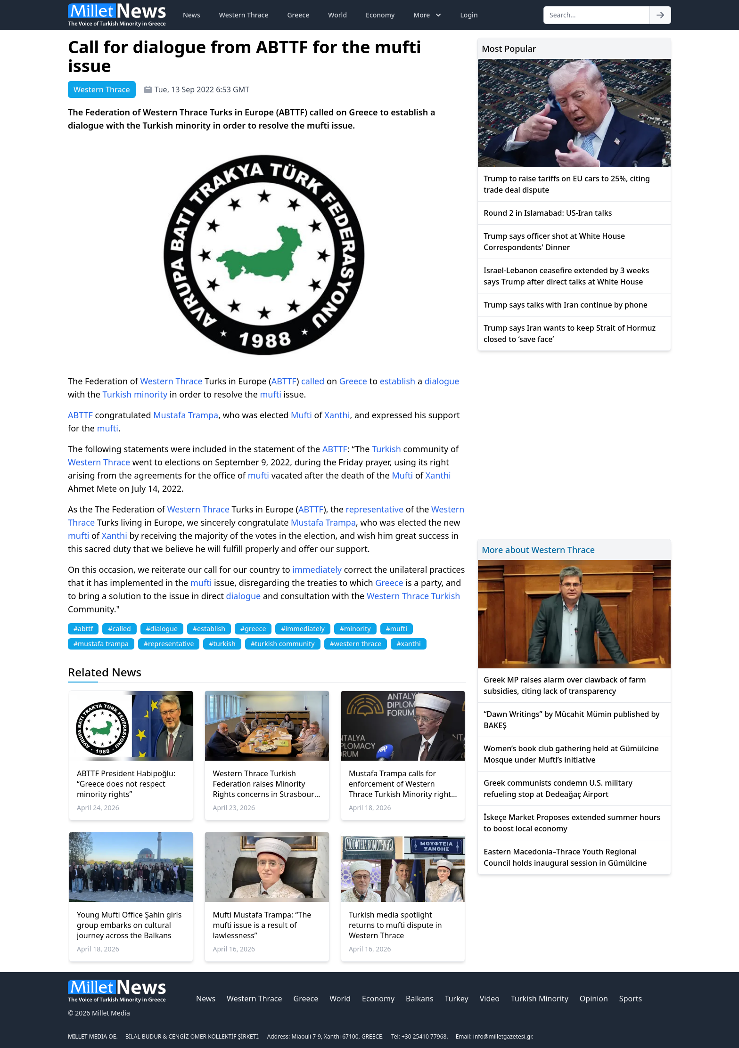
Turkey (456, 998)
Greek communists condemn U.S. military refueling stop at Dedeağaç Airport (558, 788)
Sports (630, 998)
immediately (317, 569)
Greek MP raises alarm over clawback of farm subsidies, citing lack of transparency (565, 685)
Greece (298, 14)
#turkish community (283, 643)
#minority (355, 628)
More (428, 15)
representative (374, 509)
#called (119, 628)
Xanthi (337, 415)
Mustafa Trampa (185, 415)
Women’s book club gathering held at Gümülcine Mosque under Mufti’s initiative (571, 754)
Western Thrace (244, 14)
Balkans (420, 998)
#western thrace (356, 643)
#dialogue (162, 628)
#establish (209, 628)
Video (490, 998)
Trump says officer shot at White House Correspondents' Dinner (554, 241)
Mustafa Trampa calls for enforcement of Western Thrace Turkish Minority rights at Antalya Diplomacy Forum (402, 783)
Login (468, 14)
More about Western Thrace (538, 549)
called (312, 381)
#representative (169, 643)
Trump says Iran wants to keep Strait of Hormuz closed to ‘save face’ (570, 333)
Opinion (594, 998)
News (191, 14)
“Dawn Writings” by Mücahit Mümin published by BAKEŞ (571, 720)
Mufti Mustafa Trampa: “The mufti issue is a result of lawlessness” (262, 925)
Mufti (301, 415)
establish (397, 381)
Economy (380, 14)
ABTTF (283, 381)
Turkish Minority (539, 998)
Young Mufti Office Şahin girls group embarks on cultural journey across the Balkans (129, 925)
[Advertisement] (574, 443)
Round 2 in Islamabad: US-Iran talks (548, 213)
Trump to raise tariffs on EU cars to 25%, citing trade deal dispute (567, 184)
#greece (253, 628)
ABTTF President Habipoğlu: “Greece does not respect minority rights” (126, 783)
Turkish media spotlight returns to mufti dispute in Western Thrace (395, 925)
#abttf (83, 628)
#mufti (396, 628)
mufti (270, 394)
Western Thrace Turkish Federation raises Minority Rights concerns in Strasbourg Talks (266, 783)
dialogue (442, 381)
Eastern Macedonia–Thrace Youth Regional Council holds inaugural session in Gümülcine (565, 857)
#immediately (302, 628)
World (337, 14)
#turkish (222, 643)
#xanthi (408, 643)
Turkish (117, 394)
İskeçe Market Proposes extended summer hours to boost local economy (572, 823)
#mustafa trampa (101, 643)
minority (150, 394)
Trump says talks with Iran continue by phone (566, 305)
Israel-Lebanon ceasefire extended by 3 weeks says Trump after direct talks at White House (566, 276)
